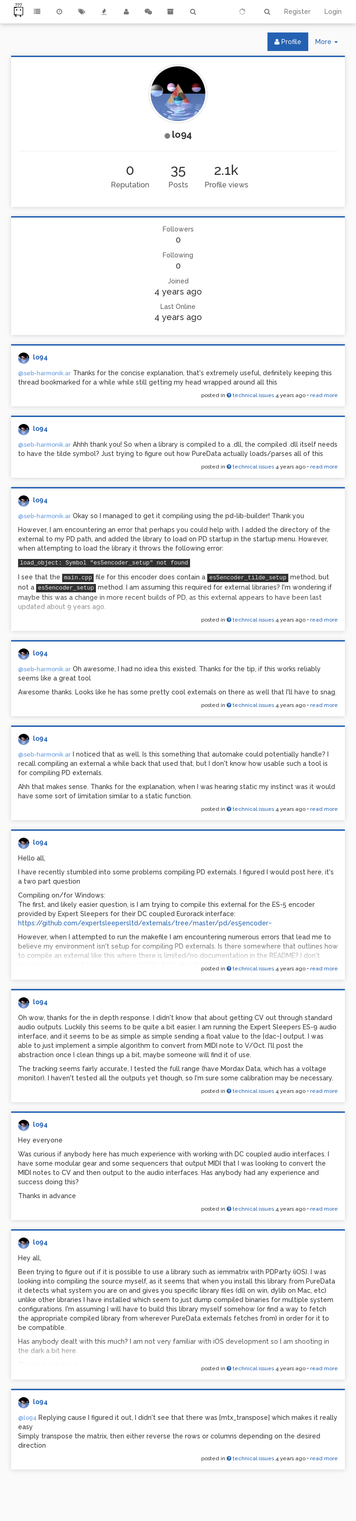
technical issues (250, 395)
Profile (287, 41)
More (330, 44)
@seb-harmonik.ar (44, 373)
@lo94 (27, 1417)
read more (324, 395)
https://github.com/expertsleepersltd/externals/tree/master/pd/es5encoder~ (145, 923)
